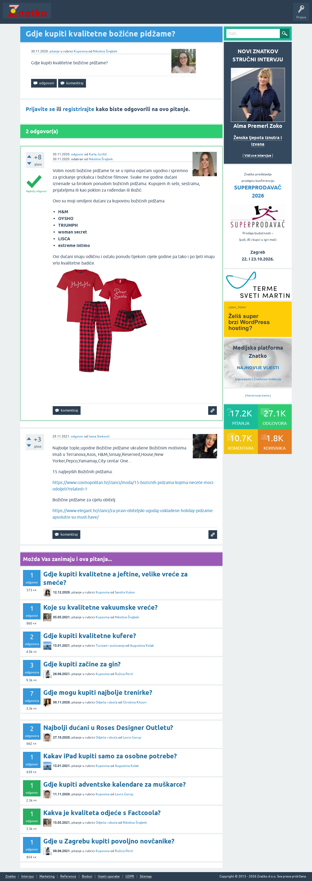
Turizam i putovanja (110, 646)
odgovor (77, 154)
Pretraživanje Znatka (257, 395)
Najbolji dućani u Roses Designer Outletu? (108, 728)
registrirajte (78, 109)
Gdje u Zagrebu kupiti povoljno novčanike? (108, 841)
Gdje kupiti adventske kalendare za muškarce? (114, 784)
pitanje (54, 51)
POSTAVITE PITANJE (133, 14)
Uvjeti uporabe (109, 876)
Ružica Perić (124, 674)
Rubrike (105, 14)
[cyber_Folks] (258, 298)
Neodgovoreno (83, 14)
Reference (68, 876)
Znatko (10, 876)
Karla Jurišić (98, 154)
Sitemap (146, 876)
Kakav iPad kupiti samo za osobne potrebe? (110, 756)
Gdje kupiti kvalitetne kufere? (89, 636)
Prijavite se (40, 109)
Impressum (243, 379)
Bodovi (87, 876)
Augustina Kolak (142, 646)
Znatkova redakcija (267, 379)
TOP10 (174, 14)
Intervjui (27, 876)
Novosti (60, 14)
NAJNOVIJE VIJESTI (258, 367)
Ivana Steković (99, 436)
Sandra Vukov (125, 592)
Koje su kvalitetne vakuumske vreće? (100, 607)
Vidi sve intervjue (257, 155)
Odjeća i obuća (106, 702)
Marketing (47, 876)
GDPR (129, 876)
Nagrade (191, 14)
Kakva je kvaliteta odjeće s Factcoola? (102, 813)
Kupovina (81, 51)
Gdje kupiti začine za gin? (82, 664)
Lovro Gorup (132, 737)
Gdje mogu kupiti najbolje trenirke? (97, 692)
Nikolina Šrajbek (105, 51)
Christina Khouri (135, 702)
